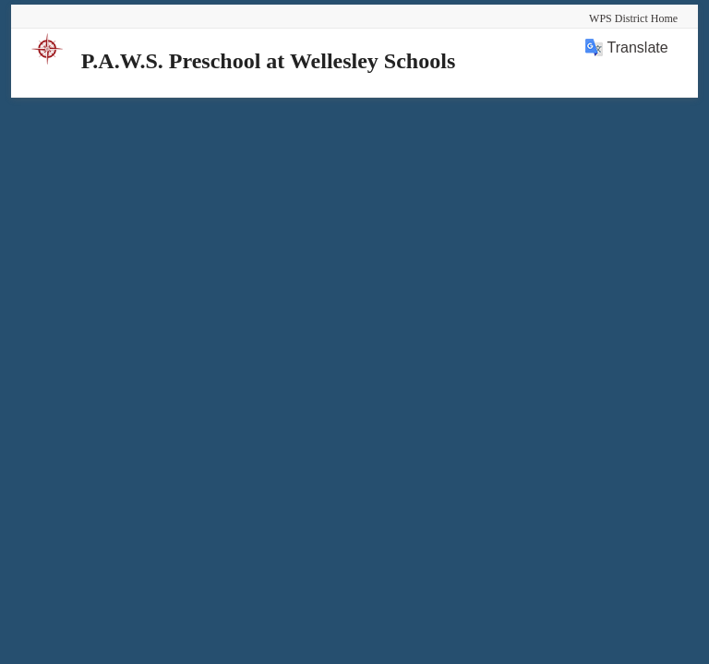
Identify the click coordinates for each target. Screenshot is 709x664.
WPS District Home (633, 18)
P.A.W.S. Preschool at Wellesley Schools (268, 61)
